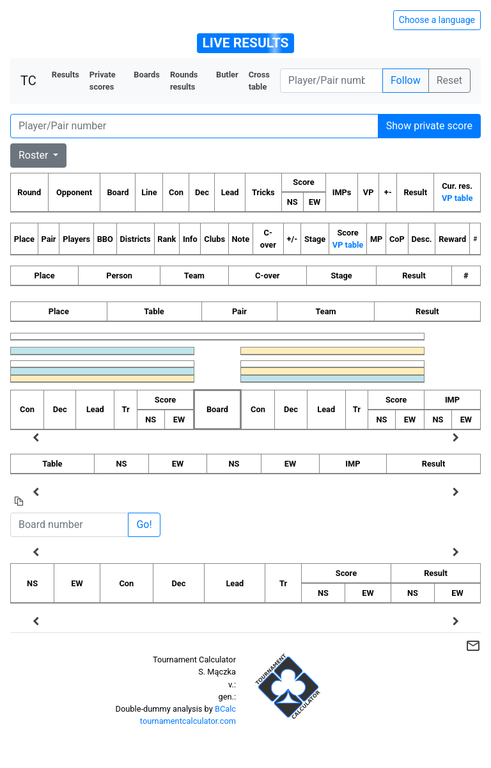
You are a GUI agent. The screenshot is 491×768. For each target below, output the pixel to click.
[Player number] (331, 80)
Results (65, 74)
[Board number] (69, 525)
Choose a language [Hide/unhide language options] (437, 20)
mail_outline (473, 645)
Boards (147, 74)
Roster (35, 155)
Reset (449, 80)
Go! (144, 524)
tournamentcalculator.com (188, 721)
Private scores (103, 81)
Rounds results (184, 81)
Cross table (259, 81)
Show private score (429, 126)
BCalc (225, 709)
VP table (457, 198)
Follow (406, 80)
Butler (227, 74)
